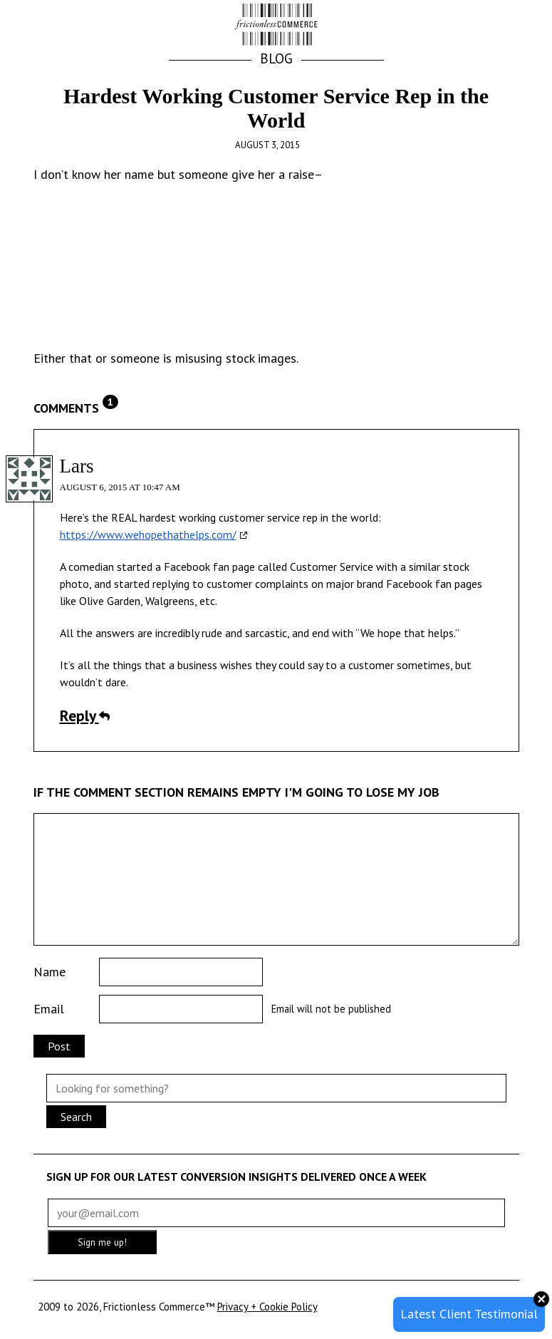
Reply (85, 715)
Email (48, 1009)
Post (59, 1046)
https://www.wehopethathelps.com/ (148, 534)
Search (76, 1117)
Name (49, 971)
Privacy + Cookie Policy (267, 1306)
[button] (502, 26)
